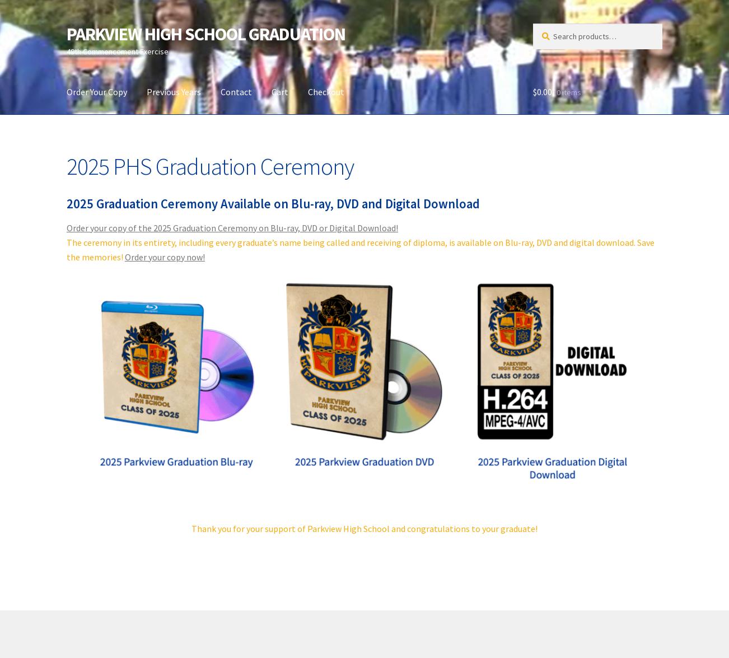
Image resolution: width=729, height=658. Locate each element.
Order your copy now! (165, 257)
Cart (280, 91)
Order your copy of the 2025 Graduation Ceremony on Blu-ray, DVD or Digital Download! (232, 228)
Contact (236, 91)
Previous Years (174, 91)
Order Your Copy (97, 91)
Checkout (326, 91)
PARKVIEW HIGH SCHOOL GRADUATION (206, 34)
